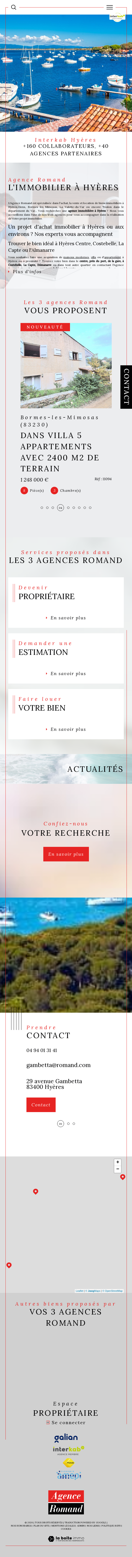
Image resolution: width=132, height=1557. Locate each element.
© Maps (93, 1291)
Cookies (66, 1529)
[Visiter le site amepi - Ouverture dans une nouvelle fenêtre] (69, 1475)
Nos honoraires (21, 1525)
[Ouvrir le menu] (110, 7)
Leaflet (79, 1291)
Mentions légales (63, 1525)
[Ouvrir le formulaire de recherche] (13, 7)
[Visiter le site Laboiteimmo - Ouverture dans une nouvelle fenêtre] (66, 1543)
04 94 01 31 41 (41, 1050)
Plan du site (41, 1525)
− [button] (117, 1169)
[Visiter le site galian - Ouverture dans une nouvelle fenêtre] (66, 1438)
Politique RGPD (111, 1525)
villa (93, 257)
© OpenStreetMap (112, 1291)
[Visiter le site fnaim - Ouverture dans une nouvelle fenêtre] (69, 1462)
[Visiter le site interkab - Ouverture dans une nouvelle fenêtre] (69, 1450)
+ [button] (117, 1162)
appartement (112, 257)
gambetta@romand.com (58, 1065)
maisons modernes (76, 257)
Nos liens (93, 1525)
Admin (81, 1525)
